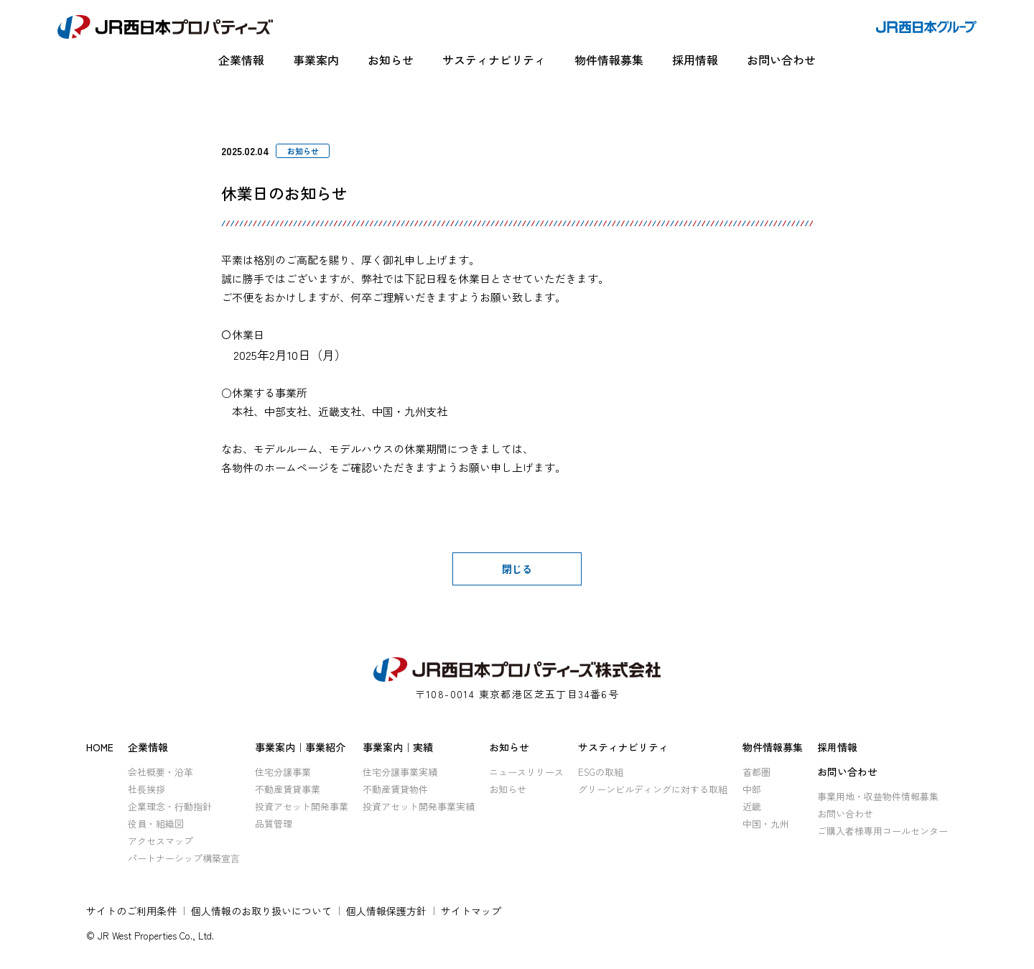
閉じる (517, 569)
